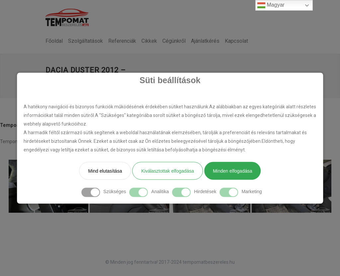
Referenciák (122, 41)
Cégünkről (174, 41)
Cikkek (149, 41)
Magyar (271, 5)
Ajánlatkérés (205, 41)
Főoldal (54, 41)
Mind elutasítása (105, 170)
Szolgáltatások (85, 41)
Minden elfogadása (232, 170)
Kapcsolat (236, 41)
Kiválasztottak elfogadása (167, 170)
